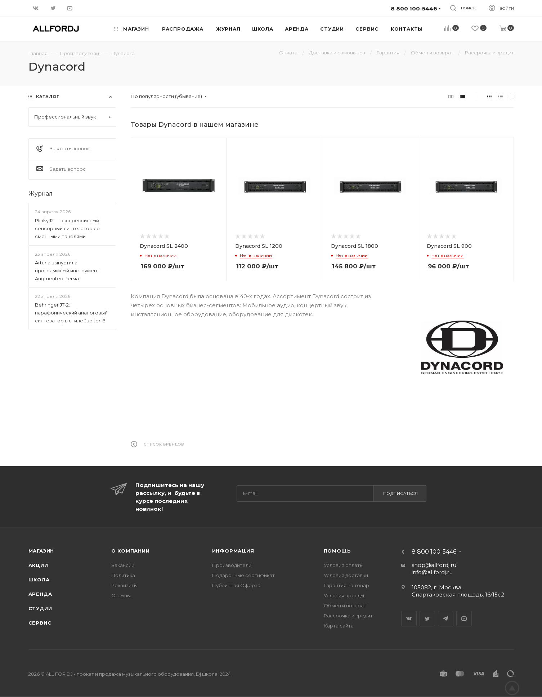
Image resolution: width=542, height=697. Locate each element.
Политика (123, 575)
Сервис (39, 623)
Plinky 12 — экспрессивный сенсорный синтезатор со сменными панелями (67, 228)
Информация (233, 551)
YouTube (464, 618)
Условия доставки (346, 575)
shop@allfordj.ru (434, 565)
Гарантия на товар (346, 585)
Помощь (337, 551)
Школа (39, 579)
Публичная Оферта (236, 585)
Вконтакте (409, 618)
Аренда (40, 594)
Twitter (427, 618)
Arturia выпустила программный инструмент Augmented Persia (67, 270)
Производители (231, 565)
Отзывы (121, 595)
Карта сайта (339, 626)
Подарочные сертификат (243, 575)
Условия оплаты (343, 565)
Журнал (40, 193)
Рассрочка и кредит (348, 615)
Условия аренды (344, 595)
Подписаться (400, 493)
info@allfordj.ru (432, 572)
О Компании (130, 551)
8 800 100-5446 (434, 552)
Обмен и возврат (345, 605)
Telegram (445, 618)
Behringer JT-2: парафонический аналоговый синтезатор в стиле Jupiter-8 (71, 312)
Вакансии (122, 565)
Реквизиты (124, 585)
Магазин (41, 551)
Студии (40, 608)
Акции (38, 565)
